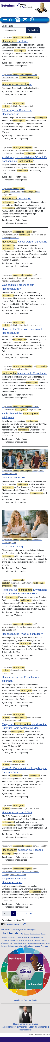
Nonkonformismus (23, 937)
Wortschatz (5, 940)
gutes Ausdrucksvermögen (36, 943)
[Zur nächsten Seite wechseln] (26, 913)
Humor (26, 934)
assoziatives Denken (17, 940)
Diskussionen (5, 930)
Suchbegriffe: (7, 26)
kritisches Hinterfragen (26, 946)
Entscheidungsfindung (18, 930)
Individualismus (35, 934)
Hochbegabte (31, 930)
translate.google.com (15, 924)
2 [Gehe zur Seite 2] (17, 914)
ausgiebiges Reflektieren (33, 940)
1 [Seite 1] (13, 914)
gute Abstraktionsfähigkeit (18, 943)
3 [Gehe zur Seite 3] (21, 914)
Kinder (4, 937)
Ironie (43, 934)
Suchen (33, 30)
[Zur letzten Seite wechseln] (30, 913)
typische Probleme (41, 946)
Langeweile (12, 937)
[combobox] (14, 30)
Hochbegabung (12, 933)
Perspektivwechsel (37, 937)
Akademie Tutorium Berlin (25, 974)
